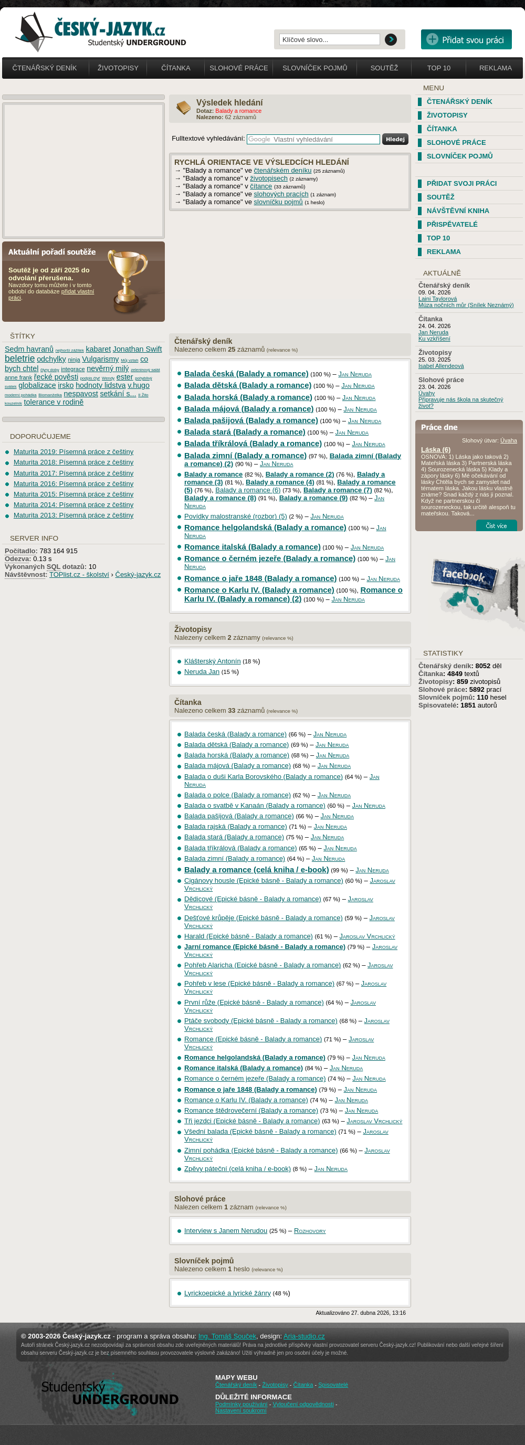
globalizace (37, 385)
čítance (261, 186)
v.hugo (139, 385)
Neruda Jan (201, 672)
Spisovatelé (437, 705)
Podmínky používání (241, 1404)
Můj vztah (129, 360)
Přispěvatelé (452, 224)
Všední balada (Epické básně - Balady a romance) (260, 1131)
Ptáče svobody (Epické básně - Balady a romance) (261, 1021)
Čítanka (175, 68)
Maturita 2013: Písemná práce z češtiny (73, 515)
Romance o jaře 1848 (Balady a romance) (260, 578)
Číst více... (496, 525)
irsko (66, 385)
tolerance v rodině (54, 402)
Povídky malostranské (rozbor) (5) (235, 516)
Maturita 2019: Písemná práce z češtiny (73, 452)
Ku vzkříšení (434, 338)
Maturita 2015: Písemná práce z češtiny (73, 494)
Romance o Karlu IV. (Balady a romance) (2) (293, 594)
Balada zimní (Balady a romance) (245, 455)
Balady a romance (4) (280, 482)
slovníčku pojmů (278, 202)
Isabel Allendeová (441, 366)
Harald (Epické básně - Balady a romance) (248, 936)
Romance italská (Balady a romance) (252, 546)
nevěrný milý (108, 368)
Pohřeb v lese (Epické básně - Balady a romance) (259, 983)
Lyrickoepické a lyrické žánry (227, 1293)
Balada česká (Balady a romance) (246, 373)
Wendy (108, 378)
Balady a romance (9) (313, 498)
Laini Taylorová (437, 299)
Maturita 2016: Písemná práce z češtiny (73, 484)
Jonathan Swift (137, 349)
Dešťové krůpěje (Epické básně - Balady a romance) (263, 918)
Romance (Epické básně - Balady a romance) (253, 1039)
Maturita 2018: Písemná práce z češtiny (73, 462)
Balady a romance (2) (300, 474)
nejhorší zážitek (70, 350)
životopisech (269, 178)
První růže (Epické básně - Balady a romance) (254, 1002)
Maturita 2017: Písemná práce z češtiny (73, 473)
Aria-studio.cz (304, 1336)
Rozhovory (310, 1231)
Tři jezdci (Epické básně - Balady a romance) (252, 1121)
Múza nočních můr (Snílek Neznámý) (466, 305)
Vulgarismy (100, 359)
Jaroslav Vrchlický (367, 936)
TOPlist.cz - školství (79, 574)
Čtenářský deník (45, 68)
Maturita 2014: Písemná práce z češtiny (73, 505)
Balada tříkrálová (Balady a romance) (253, 443)
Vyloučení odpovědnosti (302, 1404)
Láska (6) (435, 449)
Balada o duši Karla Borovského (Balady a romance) (263, 776)
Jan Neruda (355, 374)
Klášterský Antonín (212, 661)
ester (125, 377)
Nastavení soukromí (241, 1410)
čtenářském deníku (283, 170)
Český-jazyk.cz (138, 574)
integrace (73, 369)
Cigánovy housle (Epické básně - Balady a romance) (263, 880)
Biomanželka (50, 395)
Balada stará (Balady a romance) (245, 431)
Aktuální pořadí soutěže (56, 251)
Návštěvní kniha (458, 211)
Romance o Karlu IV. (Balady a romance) (259, 589)
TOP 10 (438, 238)
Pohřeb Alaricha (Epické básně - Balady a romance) (262, 965)
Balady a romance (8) (220, 498)
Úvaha (508, 440)
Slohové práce (238, 68)
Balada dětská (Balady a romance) (247, 385)
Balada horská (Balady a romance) (248, 397)
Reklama (495, 68)
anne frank (18, 377)
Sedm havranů (29, 349)
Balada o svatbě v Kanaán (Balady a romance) (255, 805)
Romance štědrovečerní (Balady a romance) (251, 1110)
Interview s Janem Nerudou (225, 1231)
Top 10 (438, 68)
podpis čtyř (90, 378)
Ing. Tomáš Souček (227, 1336)
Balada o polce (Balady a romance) (237, 795)
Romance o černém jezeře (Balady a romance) (269, 558)
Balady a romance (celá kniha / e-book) (256, 869)
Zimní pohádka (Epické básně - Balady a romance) (261, 1150)
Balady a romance (213, 474)
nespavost (81, 393)
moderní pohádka (21, 395)
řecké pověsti (56, 377)
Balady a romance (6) (247, 490)
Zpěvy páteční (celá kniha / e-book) (237, 1169)
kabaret (98, 349)
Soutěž (384, 68)
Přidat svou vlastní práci (466, 39)
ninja (74, 359)
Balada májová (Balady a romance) (249, 408)
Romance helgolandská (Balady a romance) (265, 527)
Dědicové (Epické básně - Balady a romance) (252, 899)
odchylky (51, 359)
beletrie (20, 358)
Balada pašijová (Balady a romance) (251, 420)
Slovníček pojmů (315, 68)
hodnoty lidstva (100, 385)
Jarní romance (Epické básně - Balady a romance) (264, 947)
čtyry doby (49, 369)
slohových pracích (281, 194)
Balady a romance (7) (337, 490)
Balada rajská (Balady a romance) (235, 826)
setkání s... (118, 393)
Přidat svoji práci (462, 183)
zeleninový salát (145, 369)
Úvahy (426, 393)
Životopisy (118, 68)
